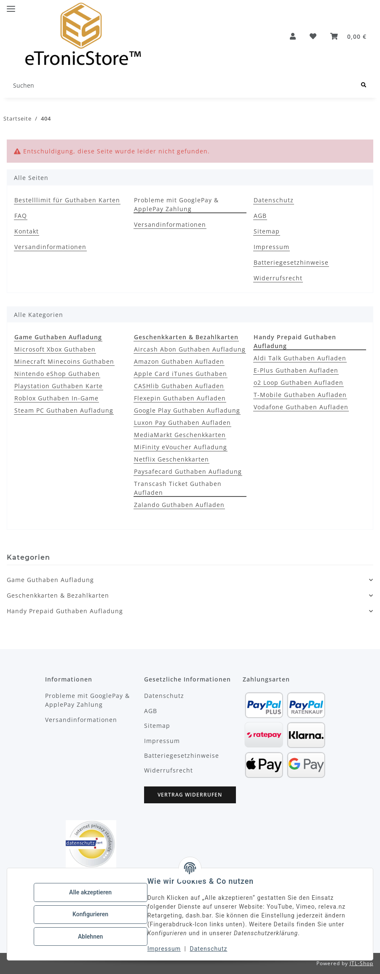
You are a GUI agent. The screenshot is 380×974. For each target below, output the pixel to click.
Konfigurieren (91, 914)
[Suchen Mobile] (180, 85)
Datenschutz (209, 948)
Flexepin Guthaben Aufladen (180, 398)
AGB (260, 216)
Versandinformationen (50, 247)
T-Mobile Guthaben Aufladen (300, 395)
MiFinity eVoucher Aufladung (180, 447)
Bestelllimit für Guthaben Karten (67, 200)
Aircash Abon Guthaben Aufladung (190, 349)
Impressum (164, 948)
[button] (293, 36)
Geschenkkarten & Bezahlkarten (58, 595)
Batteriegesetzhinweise (291, 262)
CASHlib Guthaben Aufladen (179, 386)
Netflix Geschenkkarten (171, 459)
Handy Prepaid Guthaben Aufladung (65, 611)
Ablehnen (90, 936)
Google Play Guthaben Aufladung (187, 410)
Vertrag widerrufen (190, 794)
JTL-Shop (361, 963)
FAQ (20, 216)
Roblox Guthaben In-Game (56, 398)
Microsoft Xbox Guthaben (55, 349)
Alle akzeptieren (91, 892)
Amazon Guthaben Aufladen (179, 361)
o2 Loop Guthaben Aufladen (298, 382)
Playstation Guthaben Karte (58, 386)
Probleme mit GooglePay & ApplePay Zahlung (176, 204)
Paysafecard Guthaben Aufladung (188, 471)
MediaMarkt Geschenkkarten (180, 435)
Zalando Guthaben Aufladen (179, 505)
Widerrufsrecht (278, 278)
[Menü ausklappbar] (11, 5)
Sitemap (267, 231)
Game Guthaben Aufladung (50, 580)
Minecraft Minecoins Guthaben (64, 361)
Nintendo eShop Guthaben (57, 374)
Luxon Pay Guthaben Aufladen (182, 423)
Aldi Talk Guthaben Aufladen (300, 358)
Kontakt (26, 231)
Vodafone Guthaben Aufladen (301, 407)
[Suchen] (363, 85)
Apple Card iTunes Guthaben (180, 374)
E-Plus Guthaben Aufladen (296, 370)
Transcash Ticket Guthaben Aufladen (178, 488)
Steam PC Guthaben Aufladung (63, 410)
